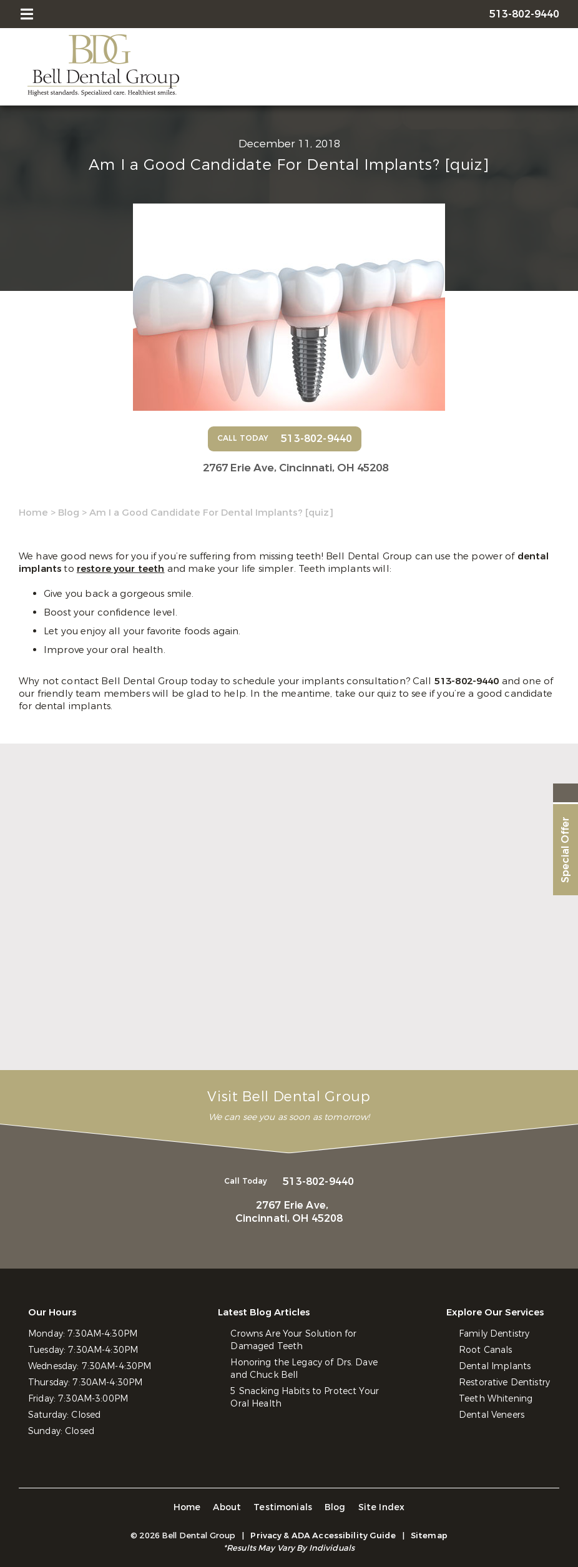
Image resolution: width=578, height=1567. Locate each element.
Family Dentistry (494, 1334)
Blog (68, 512)
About (227, 1507)
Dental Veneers (491, 1415)
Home (33, 512)
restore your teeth (121, 568)
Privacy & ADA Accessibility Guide (322, 1535)
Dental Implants (495, 1366)
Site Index (381, 1507)
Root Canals (485, 1350)
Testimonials (282, 1507)
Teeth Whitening (495, 1399)
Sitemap (429, 1535)
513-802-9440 (468, 681)
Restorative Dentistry (504, 1382)
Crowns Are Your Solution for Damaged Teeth (293, 1340)
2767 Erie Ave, (295, 468)
